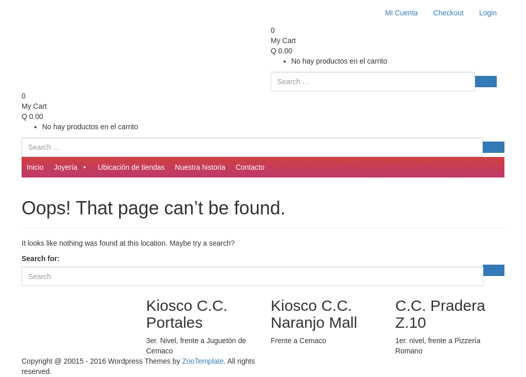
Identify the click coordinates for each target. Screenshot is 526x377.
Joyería (71, 167)
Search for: (41, 258)
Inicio (35, 167)
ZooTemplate (203, 361)
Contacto (250, 167)
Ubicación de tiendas (131, 167)
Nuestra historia (200, 167)
